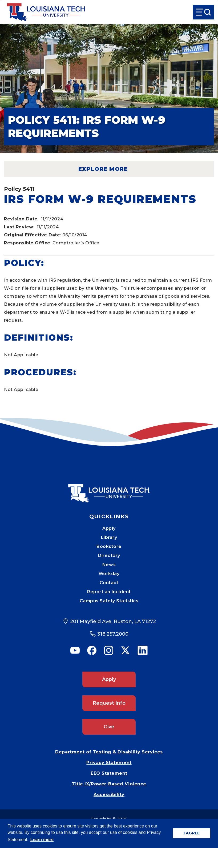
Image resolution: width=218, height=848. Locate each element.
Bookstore (109, 546)
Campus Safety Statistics (109, 600)
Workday (109, 573)
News (109, 564)
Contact (109, 582)
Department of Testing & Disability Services (109, 751)
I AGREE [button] (192, 833)
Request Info (109, 703)
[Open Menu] (203, 12)
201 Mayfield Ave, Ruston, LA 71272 (113, 621)
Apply (109, 528)
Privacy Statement (108, 762)
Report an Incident (109, 591)
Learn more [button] (42, 839)
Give (109, 727)
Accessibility (109, 794)
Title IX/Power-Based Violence (109, 783)
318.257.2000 (112, 634)
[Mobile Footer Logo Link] (109, 489)
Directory (109, 555)
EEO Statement (109, 773)
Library (109, 537)
